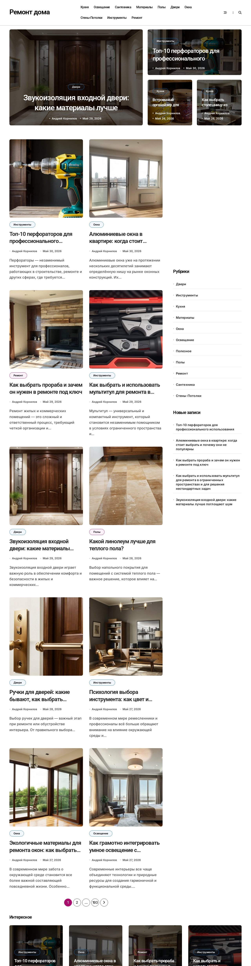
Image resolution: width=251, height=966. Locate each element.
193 (95, 902)
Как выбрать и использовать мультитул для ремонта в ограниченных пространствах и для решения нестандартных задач (208, 482)
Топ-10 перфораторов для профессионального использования (186, 58)
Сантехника (123, 7)
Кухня (85, 7)
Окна (188, 7)
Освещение (102, 7)
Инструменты (117, 18)
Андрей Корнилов (64, 118)
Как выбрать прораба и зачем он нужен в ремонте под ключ (208, 462)
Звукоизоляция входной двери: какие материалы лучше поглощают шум (76, 107)
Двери (175, 7)
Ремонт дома (29, 12)
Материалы (144, 7)
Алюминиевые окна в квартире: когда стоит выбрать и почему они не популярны (206, 444)
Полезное (184, 351)
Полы (162, 7)
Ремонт (137, 18)
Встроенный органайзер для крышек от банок (167, 104)
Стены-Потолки (91, 18)
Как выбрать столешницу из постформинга (214, 104)
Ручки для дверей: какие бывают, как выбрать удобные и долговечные (39, 699)
